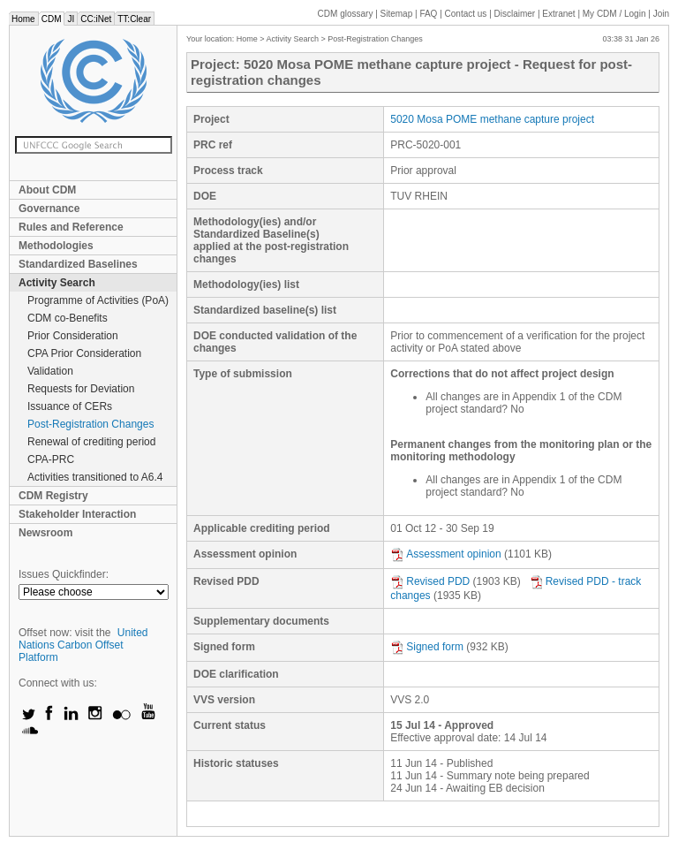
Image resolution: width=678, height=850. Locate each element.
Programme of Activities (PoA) (98, 300)
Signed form (426, 647)
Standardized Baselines (78, 264)
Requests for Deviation (80, 389)
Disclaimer (515, 14)
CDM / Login (615, 14)
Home (23, 19)
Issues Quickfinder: (64, 574)
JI (70, 19)
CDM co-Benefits (67, 318)
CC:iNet (95, 19)
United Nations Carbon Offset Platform (83, 645)
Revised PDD (430, 581)
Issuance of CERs (69, 406)
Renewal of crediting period (91, 442)
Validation (50, 371)
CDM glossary (345, 14)
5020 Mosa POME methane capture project (492, 119)
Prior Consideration (72, 336)
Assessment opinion (445, 554)
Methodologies (56, 245)
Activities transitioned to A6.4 (94, 477)
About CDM (47, 190)
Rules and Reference (71, 227)
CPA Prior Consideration (84, 353)
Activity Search (57, 283)
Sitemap (396, 14)
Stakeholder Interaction (77, 514)
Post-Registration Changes (90, 424)
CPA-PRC (50, 459)
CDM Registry (53, 496)
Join (661, 14)
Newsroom (45, 533)
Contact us (466, 14)
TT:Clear (134, 19)
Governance (49, 208)
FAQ (428, 14)
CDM (51, 19)
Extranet (558, 14)
